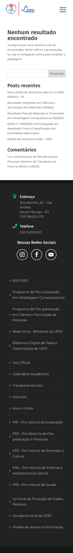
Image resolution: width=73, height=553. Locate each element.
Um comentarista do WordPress (30, 156)
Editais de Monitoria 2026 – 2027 (29, 139)
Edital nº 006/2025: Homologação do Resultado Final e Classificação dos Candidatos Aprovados (32, 128)
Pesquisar (57, 73)
